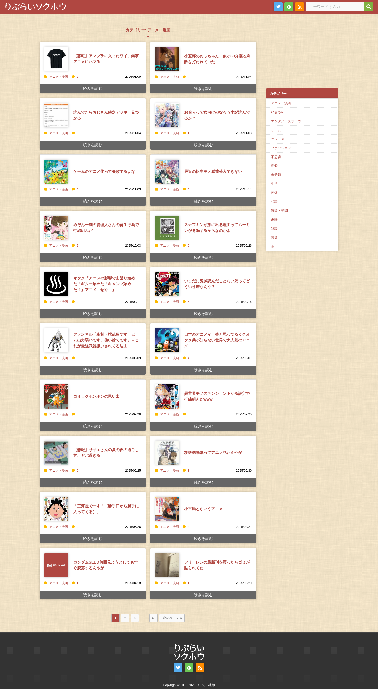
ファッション (281, 148)
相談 (274, 201)
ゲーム (276, 130)
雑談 (274, 228)
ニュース (277, 139)
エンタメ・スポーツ (286, 121)
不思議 (276, 157)
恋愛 (274, 166)
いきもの (277, 112)
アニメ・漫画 (58, 76)
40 (153, 618)
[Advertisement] (302, 53)
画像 (274, 193)
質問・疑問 (279, 211)
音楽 (274, 237)
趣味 (274, 220)
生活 (274, 184)
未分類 (276, 175)
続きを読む (92, 88)
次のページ (171, 618)
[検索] (368, 6)
